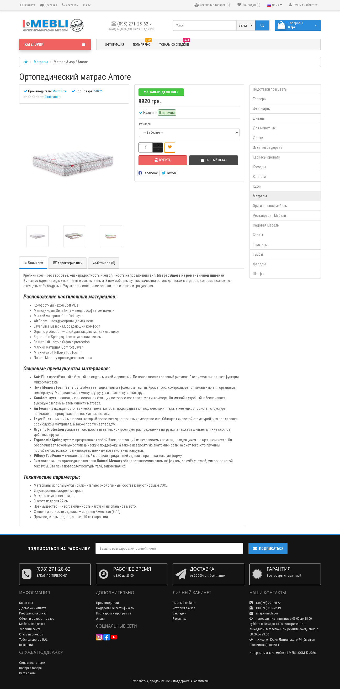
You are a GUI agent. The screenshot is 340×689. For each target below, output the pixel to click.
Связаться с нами (32, 663)
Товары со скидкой (174, 43)
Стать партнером (31, 634)
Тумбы (258, 254)
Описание (33, 262)
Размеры (145, 124)
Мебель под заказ (32, 624)
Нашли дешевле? (161, 92)
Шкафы (258, 274)
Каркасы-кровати (266, 157)
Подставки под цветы (270, 89)
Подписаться (268, 548)
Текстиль (260, 245)
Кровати (259, 177)
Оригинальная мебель (270, 206)
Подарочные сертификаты (115, 608)
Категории (55, 44)
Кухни (257, 186)
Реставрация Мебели (269, 215)
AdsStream (201, 681)
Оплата (27, 5)
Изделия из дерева (267, 147)
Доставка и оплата (32, 608)
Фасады (259, 264)
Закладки (179, 613)
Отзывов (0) (103, 263)
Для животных (264, 128)
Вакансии (26, 645)
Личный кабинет (184, 603)
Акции (100, 618)
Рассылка (180, 618)
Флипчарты (261, 109)
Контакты (70, 5)
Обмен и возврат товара (36, 618)
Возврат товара (30, 668)
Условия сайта (29, 629)
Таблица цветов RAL (33, 639)
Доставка (48, 5)
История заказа (184, 608)
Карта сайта (27, 673)
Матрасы (260, 196)
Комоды (259, 167)
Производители (107, 603)
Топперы (259, 99)
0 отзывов (52, 97)
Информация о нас (32, 613)
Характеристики (68, 263)
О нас (87, 5)
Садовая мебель (266, 225)
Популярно (142, 43)
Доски (258, 138)
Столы (258, 235)
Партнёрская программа (113, 613)
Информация (114, 44)
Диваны (259, 118)
